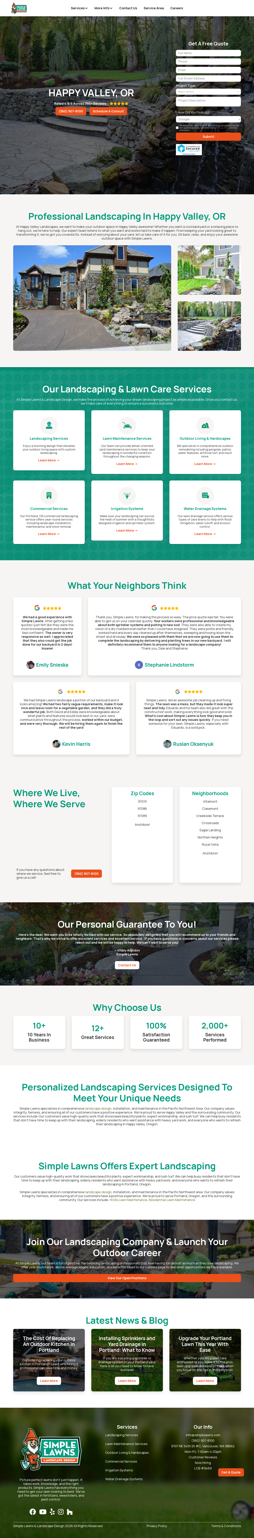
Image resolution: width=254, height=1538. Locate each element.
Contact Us (128, 8)
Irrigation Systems (119, 1470)
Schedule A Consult (108, 111)
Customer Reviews (203, 1457)
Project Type (185, 86)
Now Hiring (203, 1463)
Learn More (49, 1381)
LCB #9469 (203, 1468)
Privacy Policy (223, 127)
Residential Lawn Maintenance (172, 1200)
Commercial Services (121, 1461)
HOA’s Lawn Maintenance (128, 1200)
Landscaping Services (121, 1435)
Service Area (154, 8)
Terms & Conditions (226, 1526)
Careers (176, 8)
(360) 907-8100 (71, 111)
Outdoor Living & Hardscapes (127, 1453)
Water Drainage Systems (124, 1479)
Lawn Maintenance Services (126, 1444)
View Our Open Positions (127, 1278)
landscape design (98, 1108)
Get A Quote (231, 1472)
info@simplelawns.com (203, 1435)
